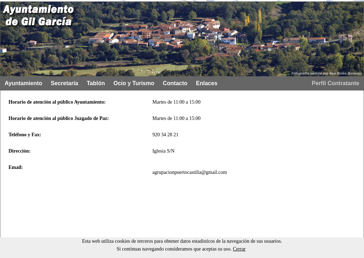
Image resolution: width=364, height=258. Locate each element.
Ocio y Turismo (134, 83)
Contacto (175, 83)
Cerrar (239, 249)
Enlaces (206, 83)
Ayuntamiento (23, 83)
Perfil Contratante (335, 83)
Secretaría (64, 83)
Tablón (96, 83)
